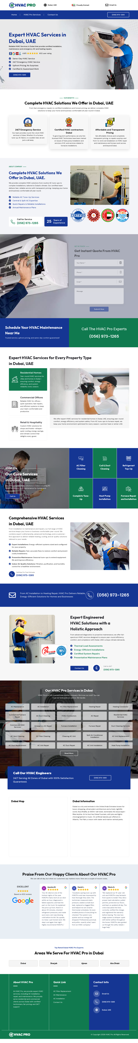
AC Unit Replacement (120, 738)
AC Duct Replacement (17, 748)
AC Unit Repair (43, 748)
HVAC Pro (109, 1038)
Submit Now (99, 307)
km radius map (38, 833)
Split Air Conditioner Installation (95, 738)
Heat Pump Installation (120, 748)
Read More (69, 757)
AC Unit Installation (94, 748)
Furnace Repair (95, 728)
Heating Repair (95, 708)
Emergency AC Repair (43, 728)
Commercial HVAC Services (17, 728)
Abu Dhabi (115, 967)
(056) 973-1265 (118, 15)
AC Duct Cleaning (43, 718)
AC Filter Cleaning (43, 738)
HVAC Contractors (69, 718)
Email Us (110, 5)
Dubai (23, 967)
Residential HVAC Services (120, 718)
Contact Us (53, 14)
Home (14, 14)
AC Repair (95, 718)
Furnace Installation (69, 728)
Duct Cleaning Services (120, 728)
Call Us (12, 495)
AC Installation (43, 708)
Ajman (84, 967)
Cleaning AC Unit (69, 738)
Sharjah (53, 967)
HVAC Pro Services (32, 14)
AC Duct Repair (69, 748)
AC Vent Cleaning (17, 738)
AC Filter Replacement (69, 707)
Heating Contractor (120, 708)
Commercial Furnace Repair (17, 718)
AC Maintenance (17, 708)
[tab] (28, 378)
